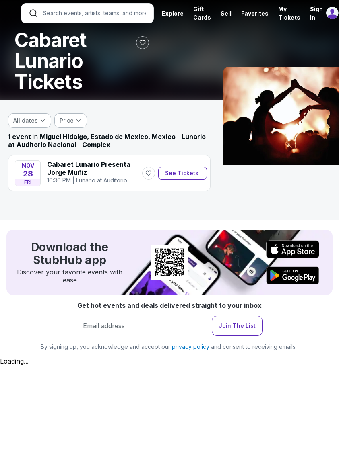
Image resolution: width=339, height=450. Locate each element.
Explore (173, 13)
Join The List (237, 325)
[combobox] (29, 120)
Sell (226, 13)
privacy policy (190, 346)
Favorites (255, 13)
